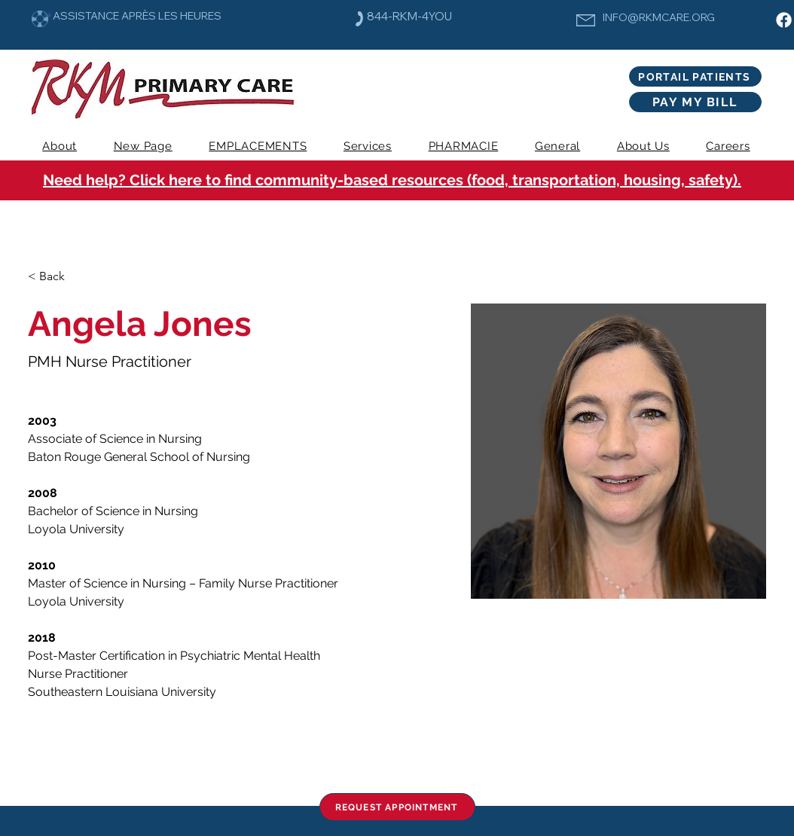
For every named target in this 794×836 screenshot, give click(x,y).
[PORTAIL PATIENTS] (695, 76)
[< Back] (57, 277)
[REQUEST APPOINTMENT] (397, 807)
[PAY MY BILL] (695, 102)
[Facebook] (784, 20)
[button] (368, 146)
